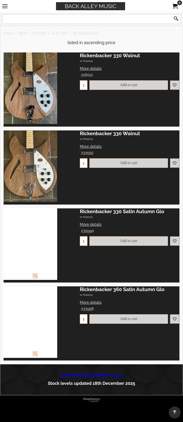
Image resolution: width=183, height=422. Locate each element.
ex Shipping (86, 61)
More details (91, 68)
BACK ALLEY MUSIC (90, 6)
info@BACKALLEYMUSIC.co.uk (92, 375)
